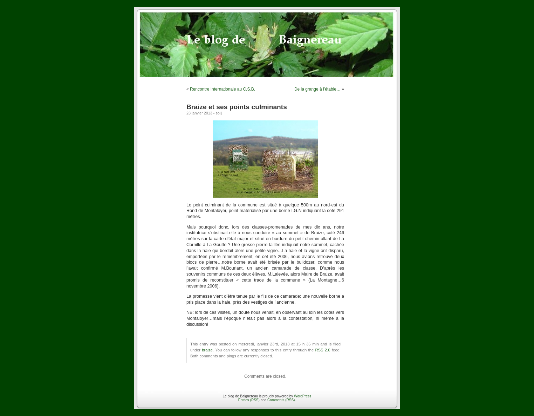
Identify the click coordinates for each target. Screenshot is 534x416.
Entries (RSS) (249, 400)
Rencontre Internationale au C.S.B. (222, 89)
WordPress (302, 396)
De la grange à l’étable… (317, 89)
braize (207, 350)
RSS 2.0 (322, 350)
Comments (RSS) (281, 400)
